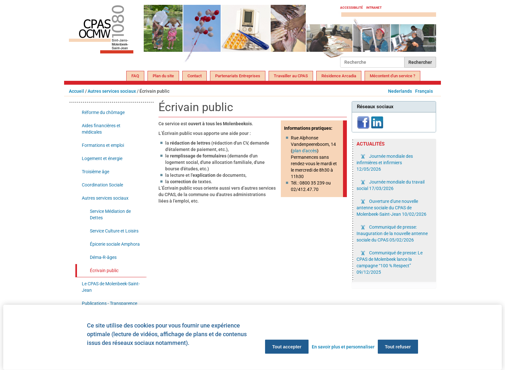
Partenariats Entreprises (237, 75)
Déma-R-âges (103, 257)
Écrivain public (104, 270)
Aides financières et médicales (101, 129)
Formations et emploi (103, 145)
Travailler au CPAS (291, 75)
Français (424, 91)
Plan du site (163, 75)
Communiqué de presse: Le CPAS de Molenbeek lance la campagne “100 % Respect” (390, 262)
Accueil (76, 91)
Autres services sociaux (112, 91)
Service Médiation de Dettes (110, 214)
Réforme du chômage (103, 112)
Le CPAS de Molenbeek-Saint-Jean (111, 287)
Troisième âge (95, 171)
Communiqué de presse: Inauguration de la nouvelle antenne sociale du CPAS (392, 233)
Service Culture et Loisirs (114, 230)
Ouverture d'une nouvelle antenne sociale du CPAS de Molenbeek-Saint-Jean (391, 208)
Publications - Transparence (109, 303)
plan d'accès (304, 150)
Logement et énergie (102, 158)
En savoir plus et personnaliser (343, 346)
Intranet (374, 7)
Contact (194, 75)
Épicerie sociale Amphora (115, 244)
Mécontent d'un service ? (392, 75)
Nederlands (400, 91)
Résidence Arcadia (338, 75)
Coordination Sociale (102, 184)
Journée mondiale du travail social (390, 185)
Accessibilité (351, 7)
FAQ (135, 75)
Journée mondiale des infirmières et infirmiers (385, 163)
